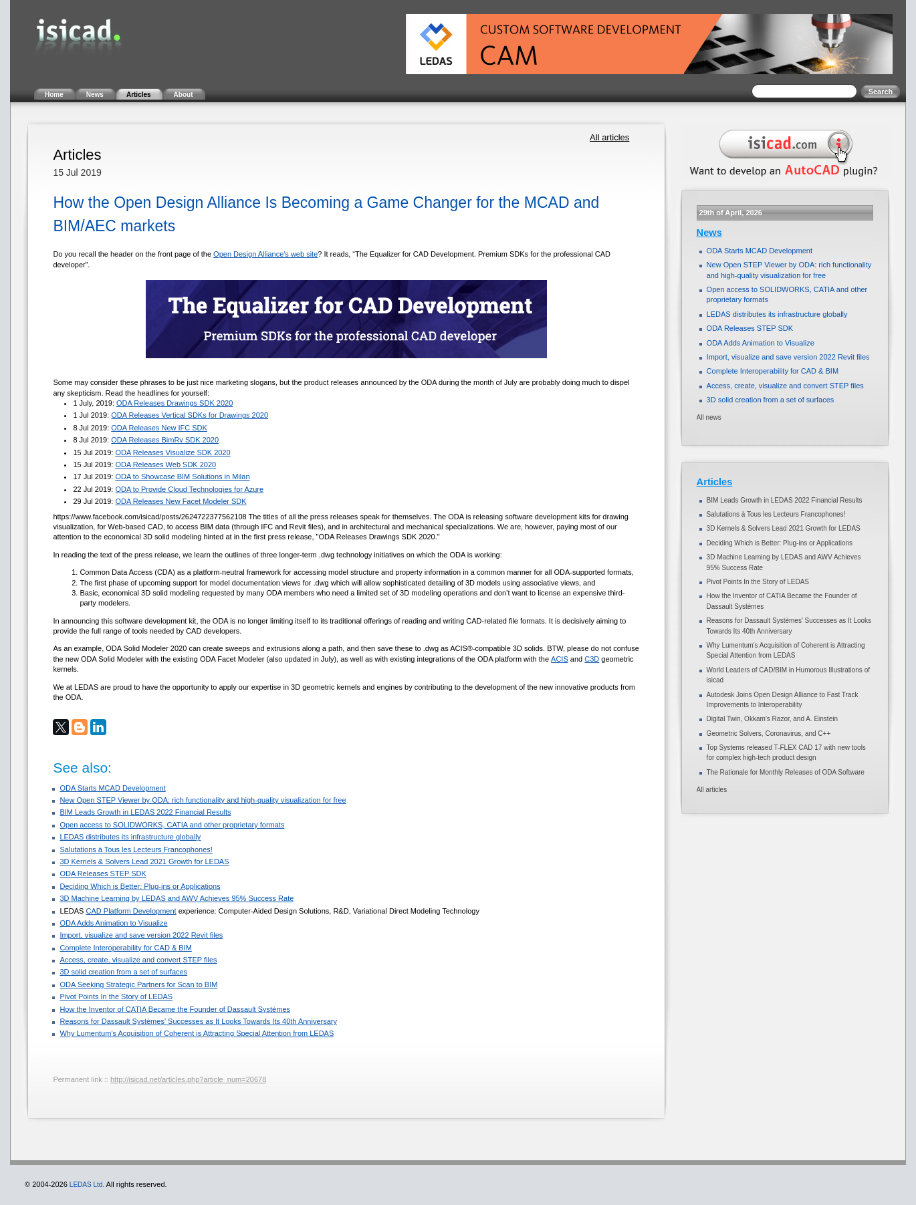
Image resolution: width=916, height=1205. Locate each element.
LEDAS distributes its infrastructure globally (130, 837)
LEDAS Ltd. (87, 1184)
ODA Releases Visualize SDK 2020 (172, 452)
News (709, 232)
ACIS (559, 659)
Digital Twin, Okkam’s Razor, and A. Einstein (772, 718)
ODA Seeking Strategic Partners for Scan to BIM (138, 984)
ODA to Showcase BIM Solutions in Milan (182, 477)
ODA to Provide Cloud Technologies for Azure (189, 489)
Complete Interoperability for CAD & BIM (125, 948)
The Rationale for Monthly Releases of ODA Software (786, 772)
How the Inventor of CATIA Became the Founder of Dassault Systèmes (175, 1009)
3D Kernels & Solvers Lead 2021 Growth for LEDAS (144, 861)
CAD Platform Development (131, 911)
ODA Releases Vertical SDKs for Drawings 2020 (189, 415)
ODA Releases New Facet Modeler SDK (180, 501)
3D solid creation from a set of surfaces (123, 972)
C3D (591, 659)
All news (709, 417)
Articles (715, 482)
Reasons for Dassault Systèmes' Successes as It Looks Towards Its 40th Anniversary (198, 1021)
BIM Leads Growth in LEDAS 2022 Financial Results (145, 812)
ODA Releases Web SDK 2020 (165, 464)
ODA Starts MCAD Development (112, 788)
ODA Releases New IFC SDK (159, 428)
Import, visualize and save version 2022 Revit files (141, 935)
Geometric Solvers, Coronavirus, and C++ (769, 733)
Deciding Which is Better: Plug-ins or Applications (140, 886)
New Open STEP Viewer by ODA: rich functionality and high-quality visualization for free (203, 800)
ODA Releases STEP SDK (103, 873)
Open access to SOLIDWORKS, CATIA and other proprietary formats (172, 825)
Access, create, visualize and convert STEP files (138, 960)
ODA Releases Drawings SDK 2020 (174, 403)
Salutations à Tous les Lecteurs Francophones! (136, 849)
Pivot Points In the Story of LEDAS (116, 996)
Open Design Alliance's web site (265, 254)
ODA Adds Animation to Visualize (113, 923)
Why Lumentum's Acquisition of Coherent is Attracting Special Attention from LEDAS (197, 1033)
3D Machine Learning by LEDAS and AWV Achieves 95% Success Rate (177, 898)
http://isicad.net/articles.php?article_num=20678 (188, 1079)
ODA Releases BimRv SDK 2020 (165, 440)
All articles (609, 137)
